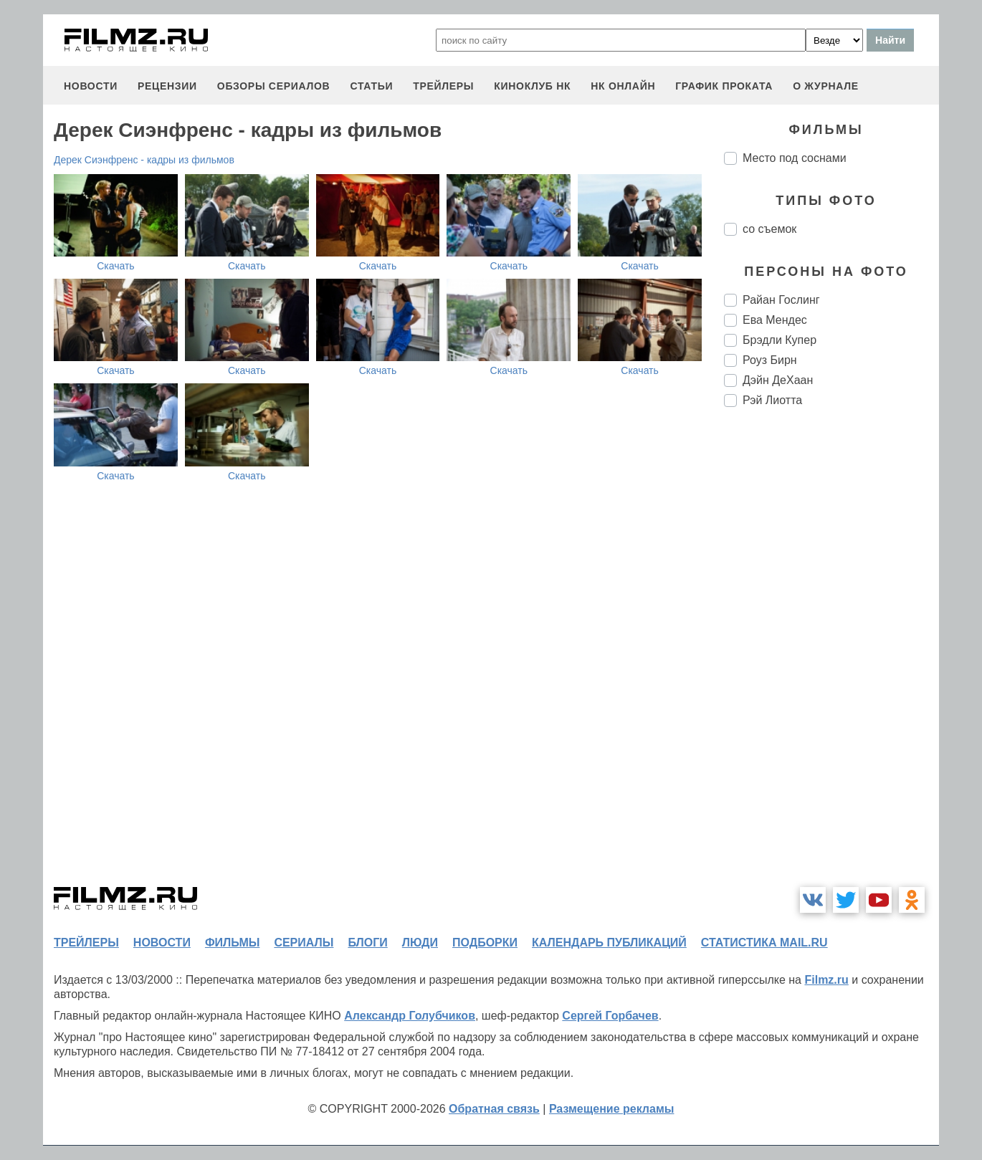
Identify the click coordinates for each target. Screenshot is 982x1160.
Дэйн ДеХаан (778, 380)
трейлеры (443, 86)
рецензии (167, 86)
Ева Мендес (775, 320)
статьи (371, 86)
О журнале (826, 86)
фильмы (232, 942)
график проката (724, 86)
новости (91, 86)
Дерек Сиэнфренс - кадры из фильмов (144, 160)
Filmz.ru (826, 980)
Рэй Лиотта (772, 400)
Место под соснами (795, 158)
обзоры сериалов (273, 86)
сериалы (303, 942)
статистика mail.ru (764, 942)
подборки (485, 942)
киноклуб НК (532, 86)
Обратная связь (494, 1109)
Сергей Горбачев (610, 1016)
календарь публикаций (609, 942)
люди (420, 942)
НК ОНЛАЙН (623, 86)
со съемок (769, 229)
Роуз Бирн (770, 360)
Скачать (116, 266)
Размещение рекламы (611, 1109)
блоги (367, 942)
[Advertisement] (831, 658)
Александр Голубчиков (409, 1016)
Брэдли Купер (779, 340)
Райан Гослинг (781, 300)
